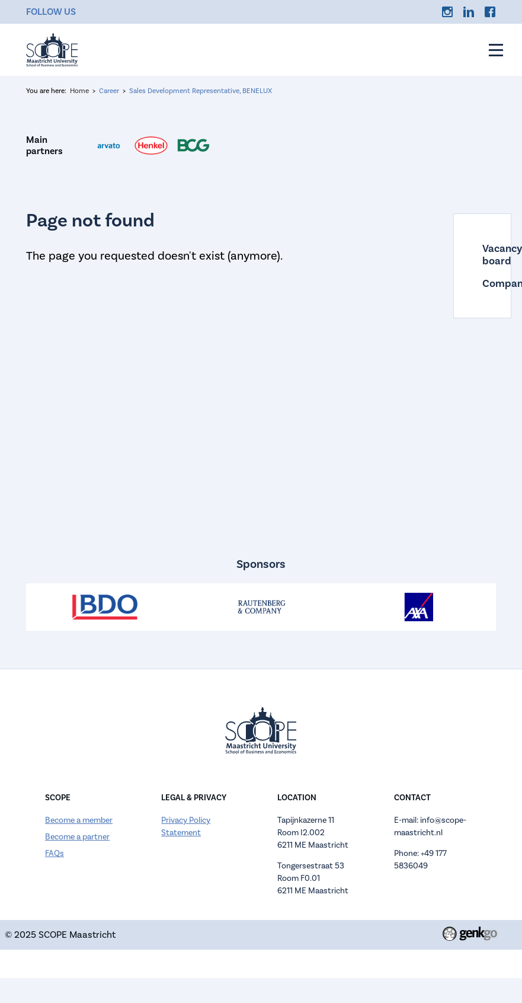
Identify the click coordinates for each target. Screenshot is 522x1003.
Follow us (51, 11)
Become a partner (77, 837)
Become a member (79, 820)
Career (109, 91)
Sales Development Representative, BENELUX (200, 91)
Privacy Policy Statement (185, 826)
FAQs (54, 853)
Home (79, 91)
